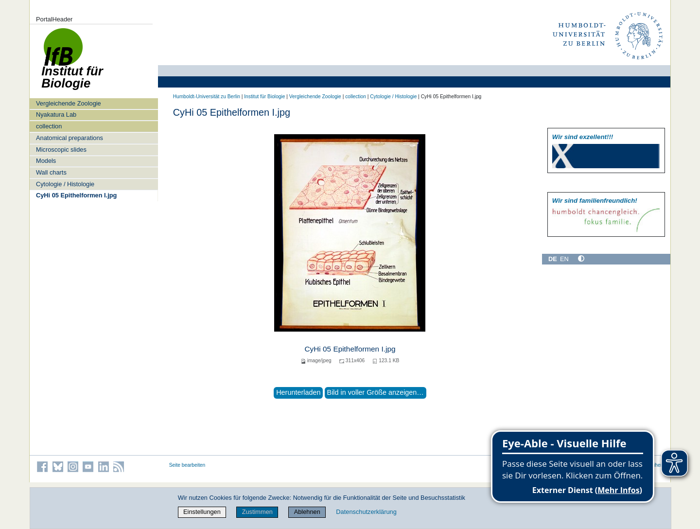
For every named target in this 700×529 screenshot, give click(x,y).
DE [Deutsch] (552, 259)
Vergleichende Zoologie (68, 103)
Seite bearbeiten (187, 465)
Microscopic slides (61, 149)
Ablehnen (307, 511)
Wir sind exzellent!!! (582, 137)
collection (49, 126)
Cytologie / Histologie (65, 184)
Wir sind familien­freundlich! (594, 200)
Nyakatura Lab (56, 114)
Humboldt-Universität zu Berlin (206, 96)
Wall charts (51, 172)
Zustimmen (257, 511)
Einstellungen (202, 511)
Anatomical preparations (69, 137)
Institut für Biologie (264, 96)
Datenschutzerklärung (366, 511)
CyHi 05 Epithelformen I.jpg (76, 195)
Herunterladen (298, 392)
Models (46, 160)
